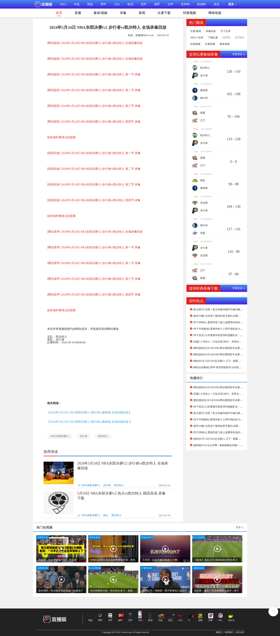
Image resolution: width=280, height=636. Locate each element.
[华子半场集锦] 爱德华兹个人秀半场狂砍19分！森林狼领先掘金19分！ (231, 328)
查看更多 (237, 54)
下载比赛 (213, 37)
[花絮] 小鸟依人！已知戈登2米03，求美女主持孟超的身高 (224, 341)
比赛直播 (210, 44)
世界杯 (185, 4)
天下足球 (225, 31)
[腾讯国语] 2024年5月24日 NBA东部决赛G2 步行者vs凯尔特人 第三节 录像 (93, 105)
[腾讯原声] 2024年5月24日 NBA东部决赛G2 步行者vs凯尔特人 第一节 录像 (93, 247)
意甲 (144, 4)
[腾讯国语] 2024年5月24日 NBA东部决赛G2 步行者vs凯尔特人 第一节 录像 (93, 74)
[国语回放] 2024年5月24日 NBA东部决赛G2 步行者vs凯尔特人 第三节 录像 (93, 184)
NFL (220, 620)
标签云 (219, 632)
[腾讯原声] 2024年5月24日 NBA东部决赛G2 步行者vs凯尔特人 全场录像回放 (94, 231)
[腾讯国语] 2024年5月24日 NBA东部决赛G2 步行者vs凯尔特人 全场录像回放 (94, 42)
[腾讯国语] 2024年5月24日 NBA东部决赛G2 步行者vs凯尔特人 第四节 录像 (93, 121)
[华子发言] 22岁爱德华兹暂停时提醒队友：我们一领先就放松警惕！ (230, 335)
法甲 (170, 4)
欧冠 (130, 4)
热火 (105, 515)
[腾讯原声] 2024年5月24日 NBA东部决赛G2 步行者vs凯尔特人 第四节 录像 (93, 294)
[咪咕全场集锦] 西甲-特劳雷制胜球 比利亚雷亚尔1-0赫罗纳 (225, 367)
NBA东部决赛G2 (60, 436)
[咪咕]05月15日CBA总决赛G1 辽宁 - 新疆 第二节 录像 (222, 361)
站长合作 (240, 632)
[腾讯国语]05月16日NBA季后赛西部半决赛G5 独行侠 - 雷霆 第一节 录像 (232, 354)
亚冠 (216, 4)
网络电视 (214, 13)
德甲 (157, 4)
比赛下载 (164, 13)
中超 (76, 4)
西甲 (103, 4)
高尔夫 (231, 620)
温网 (200, 620)
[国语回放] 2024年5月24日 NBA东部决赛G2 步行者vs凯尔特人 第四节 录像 (93, 200)
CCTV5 (226, 37)
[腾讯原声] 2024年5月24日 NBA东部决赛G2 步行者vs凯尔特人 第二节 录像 (93, 263)
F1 (189, 620)
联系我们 (229, 632)
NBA (63, 4)
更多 (238, 527)
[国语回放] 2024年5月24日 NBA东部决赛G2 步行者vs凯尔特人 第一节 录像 (93, 153)
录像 (123, 13)
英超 (90, 4)
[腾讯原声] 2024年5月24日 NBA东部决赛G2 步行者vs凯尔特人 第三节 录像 (93, 278)
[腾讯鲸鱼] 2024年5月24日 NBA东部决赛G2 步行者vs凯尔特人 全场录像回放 (94, 58)
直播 (78, 13)
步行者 (83, 436)
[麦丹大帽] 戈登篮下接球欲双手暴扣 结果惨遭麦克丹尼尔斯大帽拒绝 (230, 316)
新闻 (142, 13)
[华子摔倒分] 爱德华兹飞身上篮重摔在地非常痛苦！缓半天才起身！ (230, 322)
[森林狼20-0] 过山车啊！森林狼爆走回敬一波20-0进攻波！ (225, 445)
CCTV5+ (239, 37)
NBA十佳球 (196, 37)
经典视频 (189, 13)
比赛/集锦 (195, 31)
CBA (117, 4)
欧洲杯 (201, 4)
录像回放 (211, 31)
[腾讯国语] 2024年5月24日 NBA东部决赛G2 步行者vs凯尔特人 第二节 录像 (93, 90)
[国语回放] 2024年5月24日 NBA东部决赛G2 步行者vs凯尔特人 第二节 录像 (93, 168)
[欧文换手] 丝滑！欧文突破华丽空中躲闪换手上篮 (220, 309)
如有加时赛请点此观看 (61, 137)
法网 (210, 620)
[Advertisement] (108, 372)
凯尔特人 (103, 436)
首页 (59, 13)
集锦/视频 (100, 13)
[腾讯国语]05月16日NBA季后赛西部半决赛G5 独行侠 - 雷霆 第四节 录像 (232, 348)
